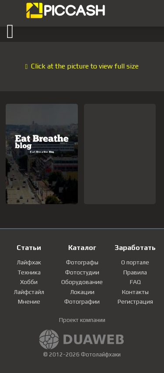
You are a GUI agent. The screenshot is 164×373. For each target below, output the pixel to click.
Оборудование (82, 281)
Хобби (29, 281)
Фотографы (82, 262)
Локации (82, 291)
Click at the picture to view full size (82, 66)
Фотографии (82, 301)
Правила (135, 272)
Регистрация (135, 301)
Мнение (29, 301)
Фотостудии (82, 272)
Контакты (135, 291)
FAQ (135, 281)
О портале (135, 262)
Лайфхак (29, 262)
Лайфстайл (29, 291)
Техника (29, 272)
